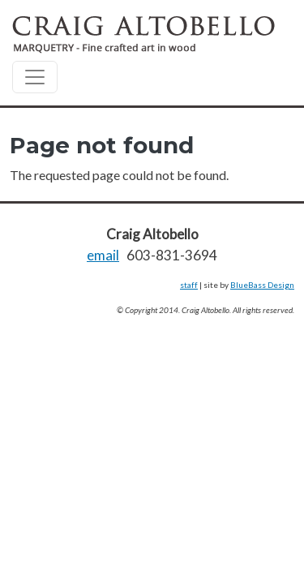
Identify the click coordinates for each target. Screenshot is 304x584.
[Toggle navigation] (35, 77)
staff (189, 285)
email (103, 255)
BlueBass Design (262, 285)
